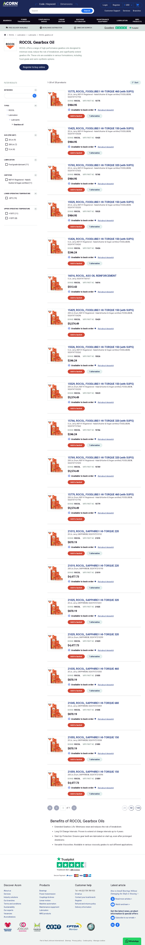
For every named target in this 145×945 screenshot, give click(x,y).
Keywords (8, 90)
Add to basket (76, 116)
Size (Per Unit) (10, 135)
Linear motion (61, 20)
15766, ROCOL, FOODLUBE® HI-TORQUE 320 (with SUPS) (101, 420)
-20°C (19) (11, 198)
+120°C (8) (11, 218)
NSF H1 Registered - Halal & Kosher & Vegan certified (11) (18, 181)
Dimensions (66, 4)
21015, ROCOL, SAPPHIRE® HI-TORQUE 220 (93, 531)
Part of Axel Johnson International (52, 941)
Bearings (7, 20)
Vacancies (8, 914)
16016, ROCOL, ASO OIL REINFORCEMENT (92, 275)
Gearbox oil (18, 125)
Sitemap (68, 941)
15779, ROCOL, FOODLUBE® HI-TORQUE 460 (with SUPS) (101, 494)
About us (7, 891)
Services (126, 11)
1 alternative (94, 116)
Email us (78, 894)
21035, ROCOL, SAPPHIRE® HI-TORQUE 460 (93, 668)
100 (138, 807)
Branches (137, 11)
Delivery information (83, 907)
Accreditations (10, 917)
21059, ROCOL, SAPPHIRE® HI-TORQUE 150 (93, 771)
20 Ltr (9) (10, 140)
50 (131, 807)
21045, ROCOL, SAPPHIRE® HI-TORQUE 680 (93, 703)
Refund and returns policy (85, 904)
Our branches (9, 901)
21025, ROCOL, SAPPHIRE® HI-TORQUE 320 (93, 600)
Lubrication (122, 20)
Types (6, 106)
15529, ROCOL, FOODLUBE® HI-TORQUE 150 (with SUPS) (101, 383)
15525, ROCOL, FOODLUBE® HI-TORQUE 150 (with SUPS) (101, 202)
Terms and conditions (12, 904)
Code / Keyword (47, 4)
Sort (136, 83)
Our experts (8, 910)
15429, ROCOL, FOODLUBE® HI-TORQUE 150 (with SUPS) (101, 310)
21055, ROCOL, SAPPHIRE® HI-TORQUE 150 (93, 737)
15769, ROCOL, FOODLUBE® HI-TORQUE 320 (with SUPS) (101, 457)
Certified (8, 175)
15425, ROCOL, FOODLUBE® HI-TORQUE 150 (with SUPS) (101, 128)
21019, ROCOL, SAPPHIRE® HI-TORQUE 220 (93, 565)
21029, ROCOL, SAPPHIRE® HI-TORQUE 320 (93, 634)
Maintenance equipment (103, 20)
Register (116, 5)
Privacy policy (77, 941)
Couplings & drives (44, 20)
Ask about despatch (106, 110)
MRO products (137, 20)
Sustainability (9, 907)
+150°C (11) (11, 213)
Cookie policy (87, 941)
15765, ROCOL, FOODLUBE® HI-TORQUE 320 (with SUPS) (101, 165)
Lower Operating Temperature (17, 193)
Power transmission (24, 20)
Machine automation (79, 20)
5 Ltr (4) (10, 149)
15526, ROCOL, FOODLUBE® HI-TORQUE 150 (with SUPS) (101, 347)
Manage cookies (99, 941)
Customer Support (112, 11)
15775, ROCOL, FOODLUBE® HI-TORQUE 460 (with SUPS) (101, 91)
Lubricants (32, 35)
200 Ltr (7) (11, 144)
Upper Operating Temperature (17, 209)
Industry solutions (11, 897)
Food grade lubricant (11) (17, 164)
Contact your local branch (85, 897)
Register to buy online (34, 67)
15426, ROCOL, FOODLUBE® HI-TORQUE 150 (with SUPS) (101, 238)
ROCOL (11, 35)
